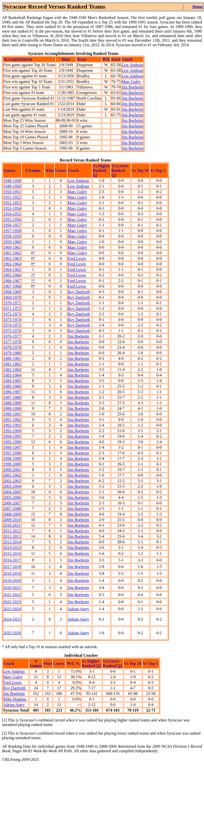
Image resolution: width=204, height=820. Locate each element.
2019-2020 (12, 580)
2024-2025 (12, 619)
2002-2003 (12, 481)
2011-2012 (12, 531)
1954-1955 (12, 214)
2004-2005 (12, 492)
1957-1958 (12, 230)
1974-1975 (12, 325)
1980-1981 (12, 358)
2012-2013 (12, 536)
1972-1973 (12, 314)
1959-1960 (12, 242)
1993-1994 (12, 431)
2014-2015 (12, 547)
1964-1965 (12, 269)
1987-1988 (12, 397)
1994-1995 (12, 436)
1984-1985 (12, 381)
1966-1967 (12, 280)
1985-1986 (12, 386)
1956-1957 (12, 225)
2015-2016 (12, 553)
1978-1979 (12, 347)
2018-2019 (12, 573)
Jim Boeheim (132, 87)
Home (197, 7)
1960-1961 (12, 247)
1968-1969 (12, 292)
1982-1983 (12, 369)
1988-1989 (12, 403)
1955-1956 (12, 219)
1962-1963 (12, 258)
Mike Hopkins (15, 699)
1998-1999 (12, 458)
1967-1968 (12, 286)
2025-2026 (12, 633)
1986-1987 (12, 392)
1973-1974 (12, 319)
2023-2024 (12, 609)
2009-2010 (12, 520)
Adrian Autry (78, 609)
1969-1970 (12, 297)
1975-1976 (12, 331)
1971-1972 (12, 308)
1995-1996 (12, 442)
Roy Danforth (79, 292)
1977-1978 (12, 342)
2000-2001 (12, 469)
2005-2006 (12, 497)
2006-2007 (12, 503)
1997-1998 (12, 453)
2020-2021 (12, 587)
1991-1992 (12, 419)
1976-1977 (12, 336)
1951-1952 (12, 197)
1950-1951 (12, 192)
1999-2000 (12, 464)
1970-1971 (12, 303)
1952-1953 (12, 203)
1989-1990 (12, 408)
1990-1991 (12, 414)
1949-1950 (12, 186)
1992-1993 (12, 425)
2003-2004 (12, 486)
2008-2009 (12, 514)
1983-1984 (12, 375)
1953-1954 (12, 208)
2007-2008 (12, 508)
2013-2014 (12, 542)
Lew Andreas (132, 65)
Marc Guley (131, 81)
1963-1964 (12, 264)
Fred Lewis (77, 258)
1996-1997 (12, 447)
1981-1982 (12, 364)
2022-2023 (12, 602)
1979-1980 (12, 353)
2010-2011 (12, 525)
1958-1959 (12, 236)
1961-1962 (12, 253)
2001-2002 (12, 475)
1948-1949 (12, 180)
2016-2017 (12, 560)
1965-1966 (12, 275)
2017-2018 (12, 567)
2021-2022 (12, 595)
